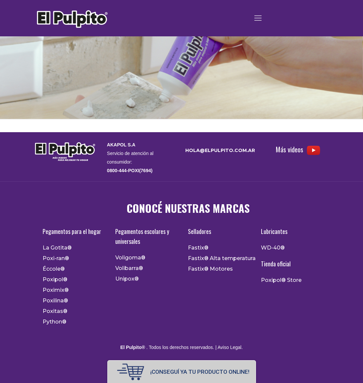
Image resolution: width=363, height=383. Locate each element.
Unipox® (127, 279)
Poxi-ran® (56, 258)
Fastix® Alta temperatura (222, 258)
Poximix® (56, 290)
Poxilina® (55, 300)
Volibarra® (129, 268)
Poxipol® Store (281, 280)
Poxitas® (55, 311)
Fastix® (198, 247)
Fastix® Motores (210, 269)
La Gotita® (57, 247)
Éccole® (54, 269)
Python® (54, 322)
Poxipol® (55, 279)
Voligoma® (130, 257)
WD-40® (273, 247)
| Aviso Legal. (228, 347)
